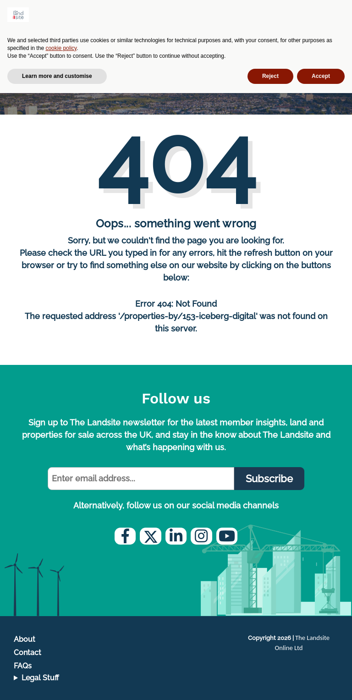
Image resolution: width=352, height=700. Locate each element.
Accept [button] (321, 76)
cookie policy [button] (61, 48)
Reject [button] (270, 76)
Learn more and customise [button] (57, 76)
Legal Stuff (40, 677)
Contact (27, 652)
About (24, 639)
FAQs (23, 665)
